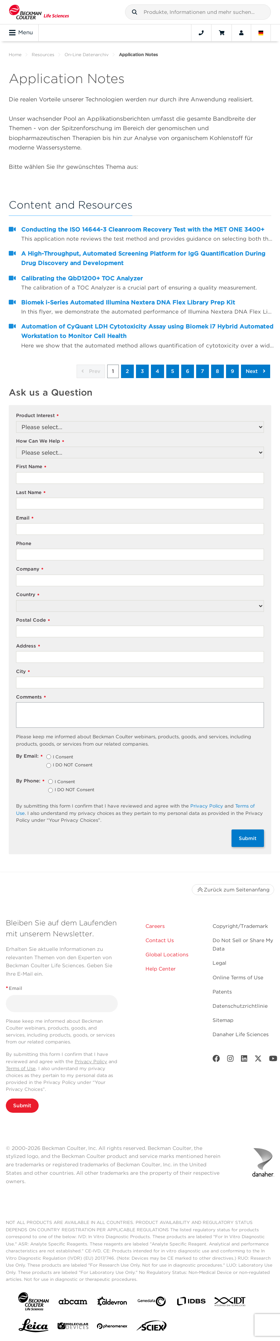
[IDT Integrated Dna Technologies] (230, 1303)
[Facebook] (216, 1060)
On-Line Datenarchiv (87, 54)
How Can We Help (40, 441)
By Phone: (30, 781)
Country (27, 595)
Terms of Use (21, 1068)
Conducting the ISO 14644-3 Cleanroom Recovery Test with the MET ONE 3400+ (142, 229)
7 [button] (202, 371)
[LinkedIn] (244, 1060)
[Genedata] (152, 1303)
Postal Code (33, 620)
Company (29, 569)
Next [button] (255, 371)
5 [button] (172, 371)
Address (28, 646)
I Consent (63, 757)
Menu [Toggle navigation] (21, 32)
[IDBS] (191, 1302)
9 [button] (232, 371)
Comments (31, 697)
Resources (43, 54)
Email (25, 518)
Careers (155, 926)
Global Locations (166, 954)
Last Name (31, 493)
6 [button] (187, 371)
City (23, 672)
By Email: (29, 756)
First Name (31, 467)
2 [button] (127, 371)
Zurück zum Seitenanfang (233, 889)
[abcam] (73, 1303)
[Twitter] (258, 1060)
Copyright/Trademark (240, 926)
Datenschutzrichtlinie (240, 1006)
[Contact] (201, 32)
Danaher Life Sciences (241, 1034)
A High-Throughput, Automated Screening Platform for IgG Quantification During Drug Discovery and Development (143, 258)
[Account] (241, 32)
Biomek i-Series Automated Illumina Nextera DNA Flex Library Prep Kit (128, 302)
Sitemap (223, 1020)
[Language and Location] (261, 32)
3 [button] (142, 371)
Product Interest (37, 416)
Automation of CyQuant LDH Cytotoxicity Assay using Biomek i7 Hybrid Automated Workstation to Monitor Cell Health (147, 331)
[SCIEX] (152, 1327)
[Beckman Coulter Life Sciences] (39, 12)
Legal (219, 963)
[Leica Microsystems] (34, 1327)
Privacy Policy (206, 806)
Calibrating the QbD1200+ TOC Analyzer (82, 278)
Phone (23, 543)
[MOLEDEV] (73, 1327)
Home (15, 54)
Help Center (160, 969)
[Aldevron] (112, 1302)
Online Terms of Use (238, 977)
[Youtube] (273, 1060)
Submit (248, 838)
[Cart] (221, 32)
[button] (134, 12)
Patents (222, 992)
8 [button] (217, 371)
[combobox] (198, 12)
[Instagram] (230, 1060)
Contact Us (159, 940)
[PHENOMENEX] (112, 1327)
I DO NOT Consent (73, 765)
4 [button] (157, 371)
